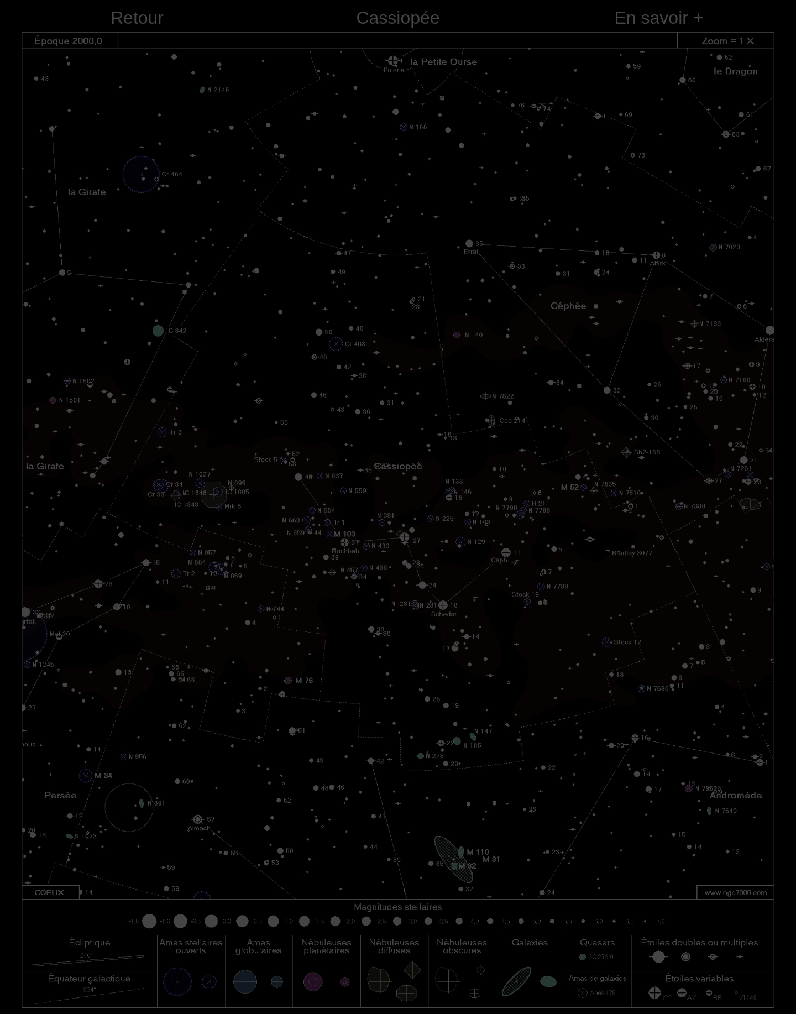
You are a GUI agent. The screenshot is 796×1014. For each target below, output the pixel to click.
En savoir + (659, 18)
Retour (137, 18)
